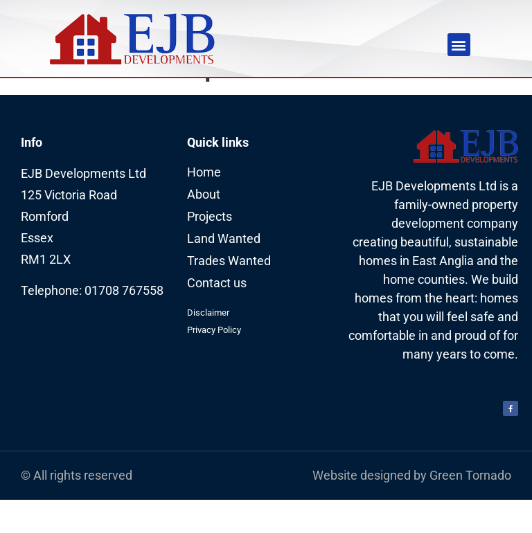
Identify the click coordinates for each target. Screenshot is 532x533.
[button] (458, 44)
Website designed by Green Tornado (411, 508)
